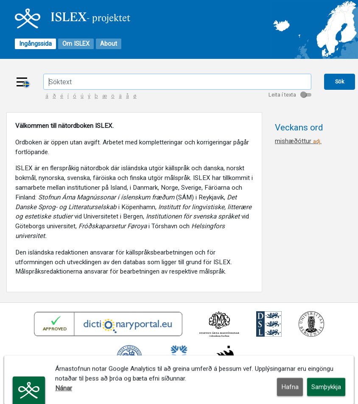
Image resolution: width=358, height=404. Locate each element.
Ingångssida (35, 43)
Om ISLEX (76, 43)
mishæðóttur (298, 141)
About (108, 43)
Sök (339, 81)
